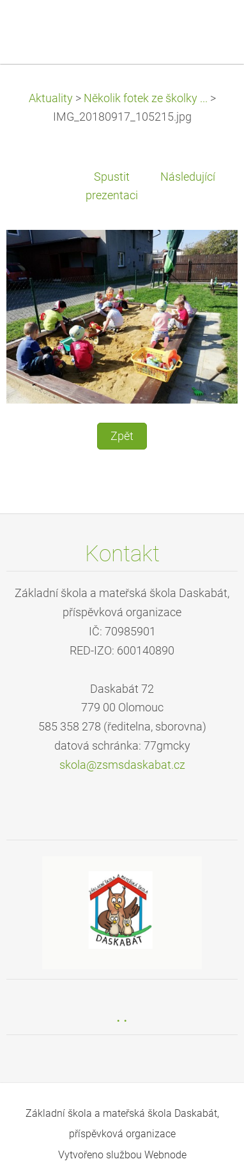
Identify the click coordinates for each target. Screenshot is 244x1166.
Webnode (165, 1155)
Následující (187, 176)
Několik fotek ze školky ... (146, 98)
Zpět (122, 436)
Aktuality (51, 98)
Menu (209, 29)
